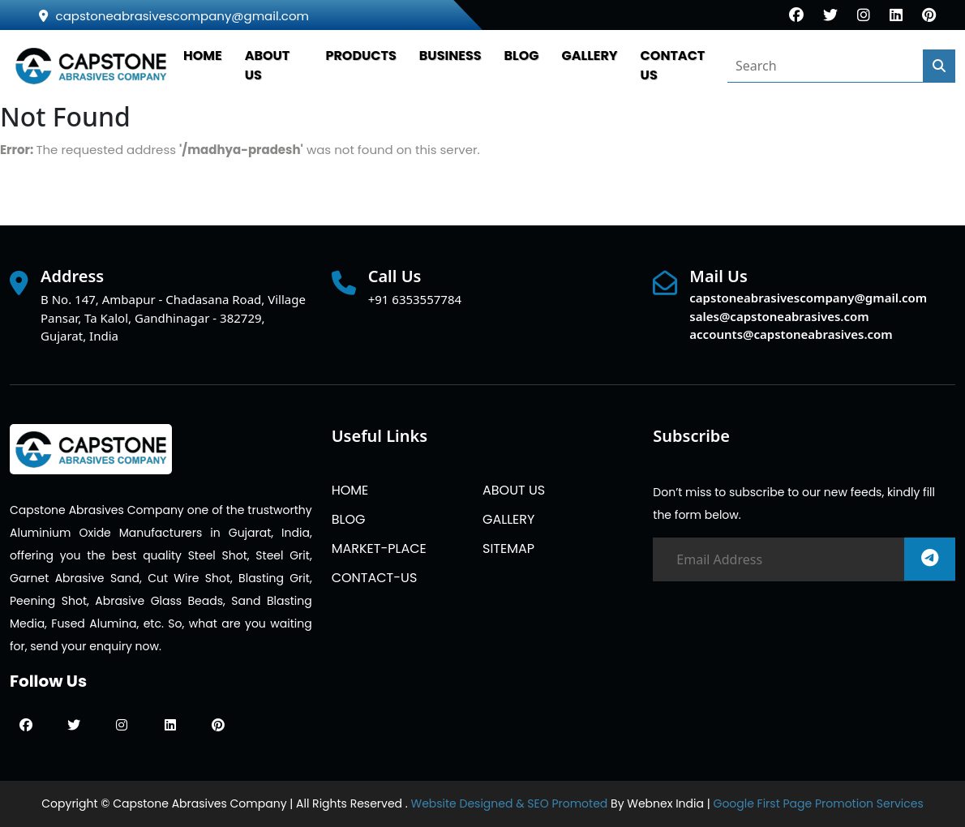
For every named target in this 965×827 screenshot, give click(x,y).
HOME (202, 55)
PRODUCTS (360, 55)
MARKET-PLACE (379, 548)
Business (450, 55)
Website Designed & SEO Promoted (508, 803)
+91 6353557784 (414, 299)
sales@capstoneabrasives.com (778, 316)
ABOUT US (513, 490)
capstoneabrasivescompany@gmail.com (174, 15)
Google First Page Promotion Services (818, 803)
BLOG (521, 55)
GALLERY (590, 55)
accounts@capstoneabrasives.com (790, 334)
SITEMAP (508, 548)
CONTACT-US (375, 577)
